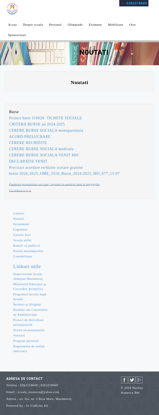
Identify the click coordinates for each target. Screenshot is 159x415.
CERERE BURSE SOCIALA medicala (41, 149)
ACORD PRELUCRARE (30, 137)
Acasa (12, 24)
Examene (95, 24)
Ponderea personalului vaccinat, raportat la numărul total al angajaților (54, 184)
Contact (18, 213)
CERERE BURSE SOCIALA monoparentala (46, 130)
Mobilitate (115, 24)
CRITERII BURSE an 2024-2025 (37, 124)
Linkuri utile (27, 266)
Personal (55, 24)
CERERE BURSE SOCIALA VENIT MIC (44, 155)
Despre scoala (33, 24)
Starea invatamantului (29, 330)
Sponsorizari (17, 35)
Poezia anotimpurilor (28, 251)
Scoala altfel (22, 240)
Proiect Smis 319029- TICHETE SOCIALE (45, 118)
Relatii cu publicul (26, 245)
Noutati (18, 218)
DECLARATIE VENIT (28, 161)
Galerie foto (22, 234)
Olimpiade (75, 24)
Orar (132, 24)
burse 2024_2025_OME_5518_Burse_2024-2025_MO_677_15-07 (64, 173)
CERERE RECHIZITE (28, 143)
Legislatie (20, 229)
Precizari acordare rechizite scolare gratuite (46, 167)
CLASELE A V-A (20, 190)
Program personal (26, 341)
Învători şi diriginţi (27, 304)
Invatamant (21, 224)
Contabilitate (22, 256)
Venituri (19, 335)
